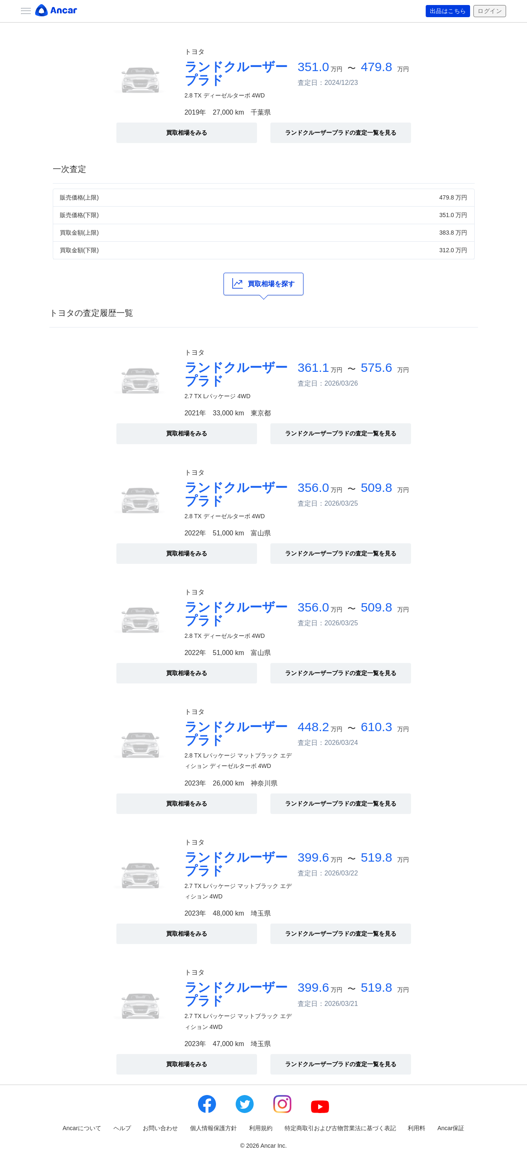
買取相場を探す (263, 283)
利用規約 (260, 1128)
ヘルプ (122, 1128)
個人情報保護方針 (213, 1128)
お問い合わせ (160, 1128)
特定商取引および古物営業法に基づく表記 (340, 1128)
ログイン (490, 11)
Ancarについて (82, 1128)
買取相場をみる (186, 132)
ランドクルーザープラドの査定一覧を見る (340, 132)
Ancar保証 (451, 1128)
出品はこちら (448, 11)
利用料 (416, 1128)
